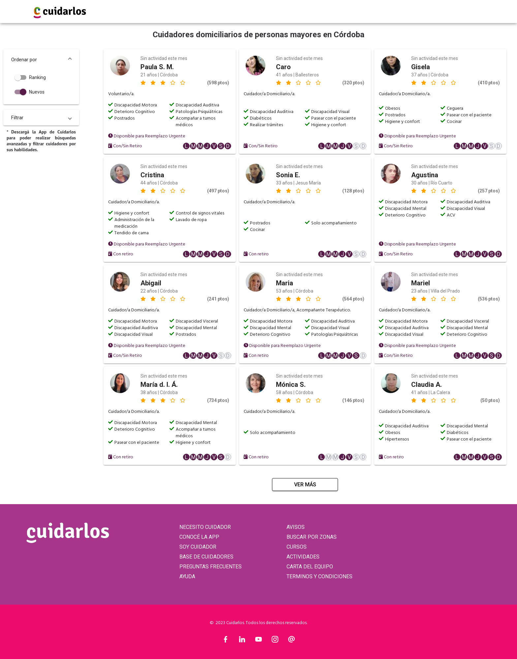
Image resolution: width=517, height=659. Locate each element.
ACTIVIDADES (303, 557)
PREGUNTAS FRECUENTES (210, 566)
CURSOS (297, 547)
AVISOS (296, 527)
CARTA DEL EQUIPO (310, 566)
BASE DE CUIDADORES (206, 557)
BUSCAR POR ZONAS (312, 537)
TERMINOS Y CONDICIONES (319, 576)
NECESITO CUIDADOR (205, 527)
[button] (41, 59)
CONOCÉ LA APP (199, 537)
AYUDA (187, 576)
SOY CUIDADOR (197, 547)
